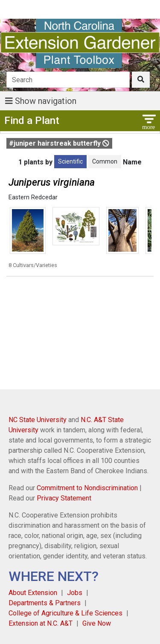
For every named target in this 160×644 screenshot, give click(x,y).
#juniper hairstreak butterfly (59, 143)
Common (104, 161)
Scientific (70, 161)
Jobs (74, 593)
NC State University (38, 420)
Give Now (96, 623)
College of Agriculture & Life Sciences (65, 613)
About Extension (33, 593)
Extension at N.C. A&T (41, 623)
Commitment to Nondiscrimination (87, 488)
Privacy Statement (64, 498)
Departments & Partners (45, 603)
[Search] (68, 80)
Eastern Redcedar (33, 197)
